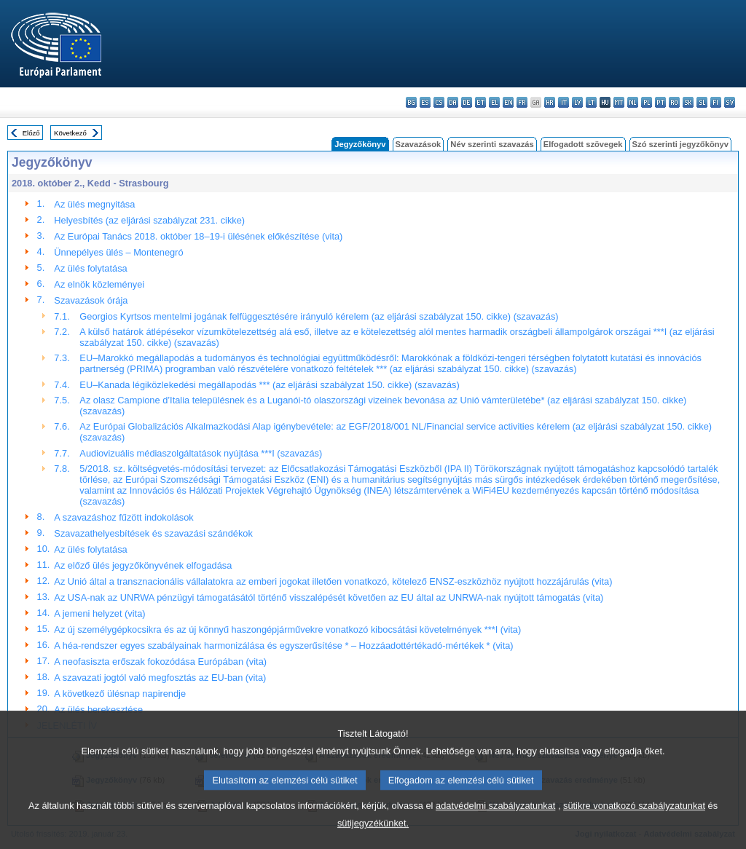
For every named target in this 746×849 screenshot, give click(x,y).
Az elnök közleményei (99, 284)
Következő (70, 133)
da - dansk (452, 102)
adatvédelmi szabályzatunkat (495, 823)
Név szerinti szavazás (491, 144)
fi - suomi (715, 102)
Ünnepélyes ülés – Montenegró (118, 252)
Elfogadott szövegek (583, 144)
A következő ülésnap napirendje (120, 693)
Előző (31, 133)
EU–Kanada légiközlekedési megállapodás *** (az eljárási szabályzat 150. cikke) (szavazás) (269, 384)
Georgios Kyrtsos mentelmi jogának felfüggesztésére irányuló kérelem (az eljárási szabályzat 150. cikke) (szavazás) (318, 316)
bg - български (411, 102)
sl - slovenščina (701, 102)
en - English (508, 102)
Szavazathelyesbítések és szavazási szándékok (153, 533)
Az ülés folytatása (90, 268)
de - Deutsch (466, 102)
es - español (425, 102)
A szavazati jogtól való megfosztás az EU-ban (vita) (160, 677)
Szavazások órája (90, 300)
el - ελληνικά (494, 102)
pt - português (660, 102)
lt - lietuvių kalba (591, 102)
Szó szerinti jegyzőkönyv (680, 144)
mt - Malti (618, 102)
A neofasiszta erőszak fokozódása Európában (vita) (160, 661)
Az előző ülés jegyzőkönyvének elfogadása (143, 565)
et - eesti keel (480, 102)
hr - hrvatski (549, 102)
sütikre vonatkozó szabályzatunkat (634, 823)
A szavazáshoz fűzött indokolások (123, 517)
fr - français (522, 102)
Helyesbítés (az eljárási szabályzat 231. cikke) (149, 220)
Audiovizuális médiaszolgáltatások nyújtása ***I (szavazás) (200, 453)
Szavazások (418, 144)
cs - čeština (438, 102)
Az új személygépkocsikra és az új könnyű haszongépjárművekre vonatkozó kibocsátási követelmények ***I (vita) (287, 629)
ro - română (674, 102)
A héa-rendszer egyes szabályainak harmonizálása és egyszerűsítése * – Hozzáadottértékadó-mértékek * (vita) (283, 645)
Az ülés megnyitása (94, 204)
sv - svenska (729, 102)
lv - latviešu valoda (577, 102)
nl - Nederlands (632, 102)
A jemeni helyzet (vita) (99, 613)
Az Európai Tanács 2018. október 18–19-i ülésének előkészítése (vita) (198, 236)
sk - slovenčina (688, 102)
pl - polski (646, 102)
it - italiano (563, 102)
